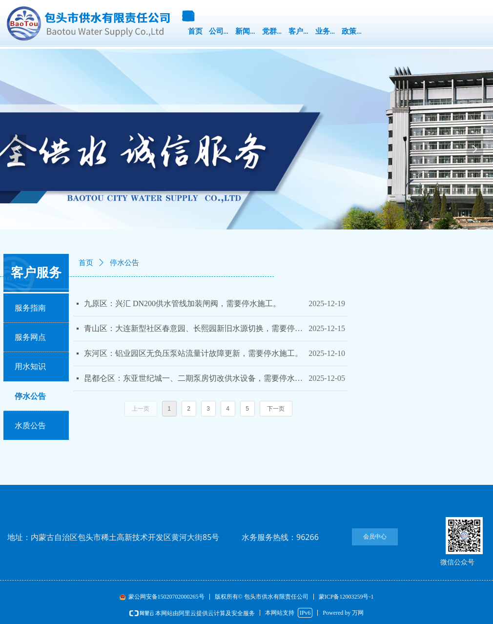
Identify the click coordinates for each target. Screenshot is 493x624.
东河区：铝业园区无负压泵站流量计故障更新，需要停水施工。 (193, 353)
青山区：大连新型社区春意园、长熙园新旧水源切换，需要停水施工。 (194, 328)
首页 (86, 263)
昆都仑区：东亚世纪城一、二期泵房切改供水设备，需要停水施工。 (194, 378)
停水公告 (124, 263)
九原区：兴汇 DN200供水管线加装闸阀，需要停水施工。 (182, 303)
